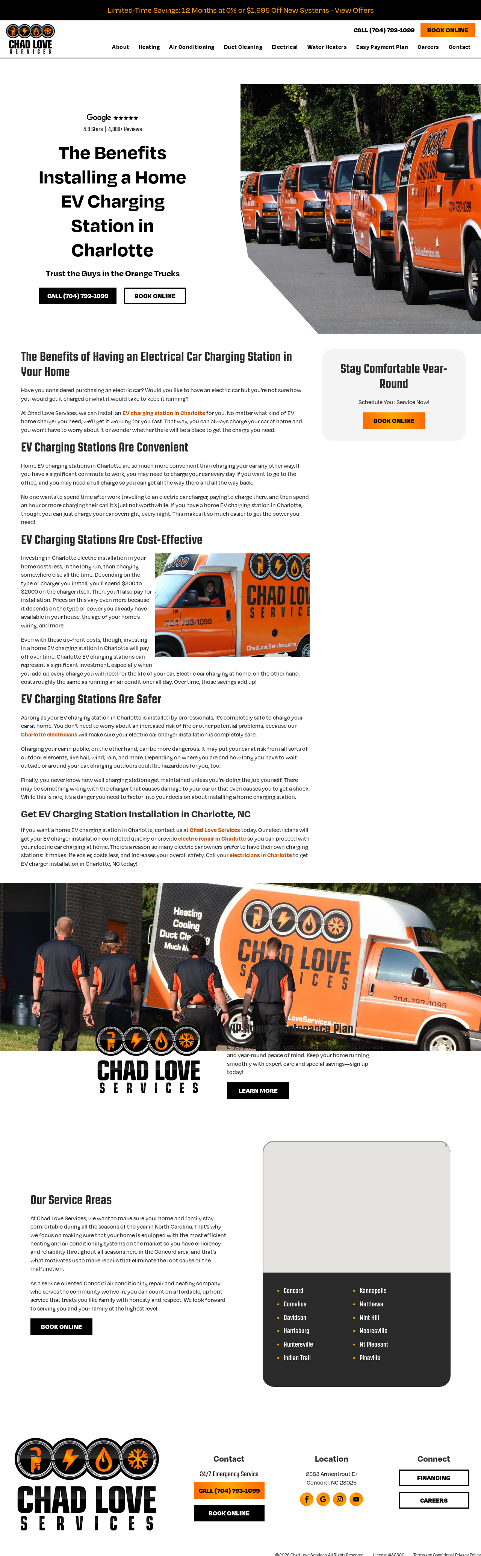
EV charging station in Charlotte (164, 412)
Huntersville (298, 1344)
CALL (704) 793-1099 (384, 30)
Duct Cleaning (243, 46)
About (120, 46)
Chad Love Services (215, 829)
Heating (149, 46)
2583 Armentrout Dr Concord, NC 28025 (331, 1477)
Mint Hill (369, 1317)
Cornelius (295, 1304)
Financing (434, 1478)
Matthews (371, 1304)
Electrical (285, 46)
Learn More (258, 1090)
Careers (428, 46)
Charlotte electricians (49, 734)
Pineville (370, 1358)
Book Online (447, 30)
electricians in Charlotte (261, 854)
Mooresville (373, 1331)
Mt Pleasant (374, 1344)
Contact (460, 46)
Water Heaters (327, 46)
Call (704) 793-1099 (77, 296)
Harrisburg (296, 1331)
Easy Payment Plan (382, 46)
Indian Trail (297, 1358)
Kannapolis (373, 1290)
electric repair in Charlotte (212, 838)
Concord (293, 1290)
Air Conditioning (192, 46)
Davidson (295, 1317)
